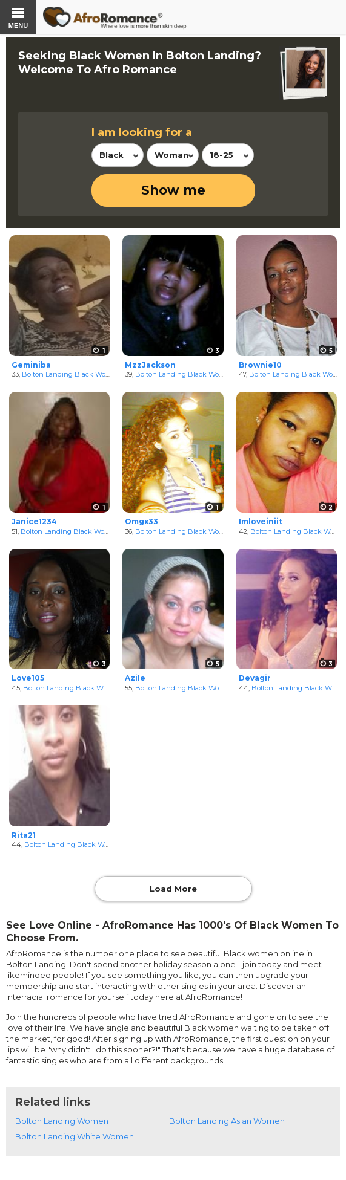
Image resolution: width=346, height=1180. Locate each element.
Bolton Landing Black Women (71, 374)
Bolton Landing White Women (74, 1136)
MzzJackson (150, 364)
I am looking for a (141, 132)
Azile (135, 677)
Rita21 (24, 835)
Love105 (28, 677)
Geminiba (31, 364)
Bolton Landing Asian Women (227, 1121)
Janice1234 (34, 521)
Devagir (255, 677)
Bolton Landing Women (61, 1121)
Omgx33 (141, 521)
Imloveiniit (260, 521)
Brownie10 (260, 364)
